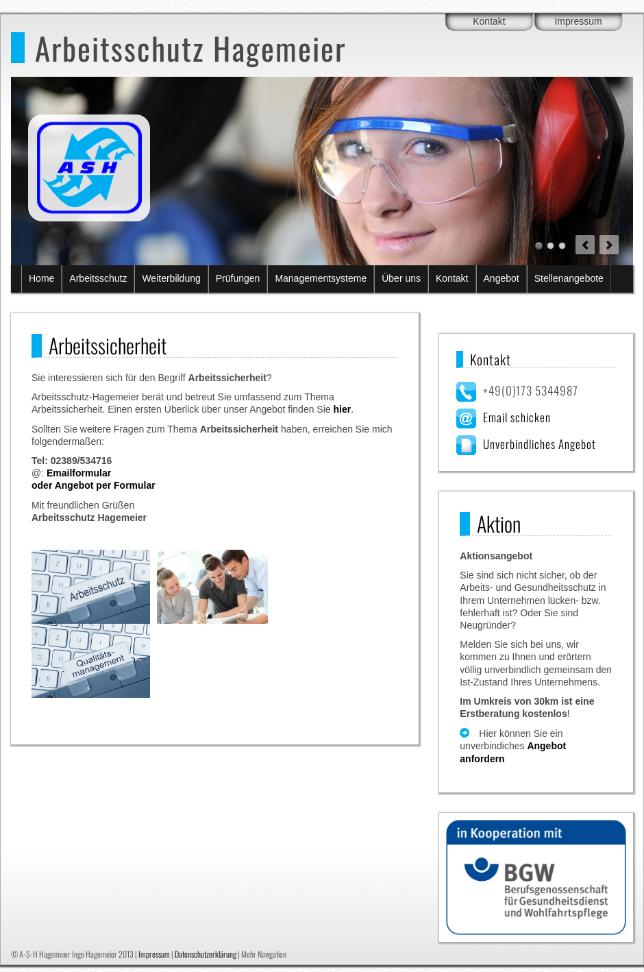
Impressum (578, 21)
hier (342, 409)
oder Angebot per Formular (94, 485)
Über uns (401, 278)
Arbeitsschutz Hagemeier (190, 48)
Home (41, 278)
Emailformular (79, 472)
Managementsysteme (321, 278)
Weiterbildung (171, 278)
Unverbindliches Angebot (539, 443)
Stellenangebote (569, 278)
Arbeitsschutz (98, 278)
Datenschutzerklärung (205, 954)
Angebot (501, 278)
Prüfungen (238, 278)
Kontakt (489, 21)
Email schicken (517, 417)
